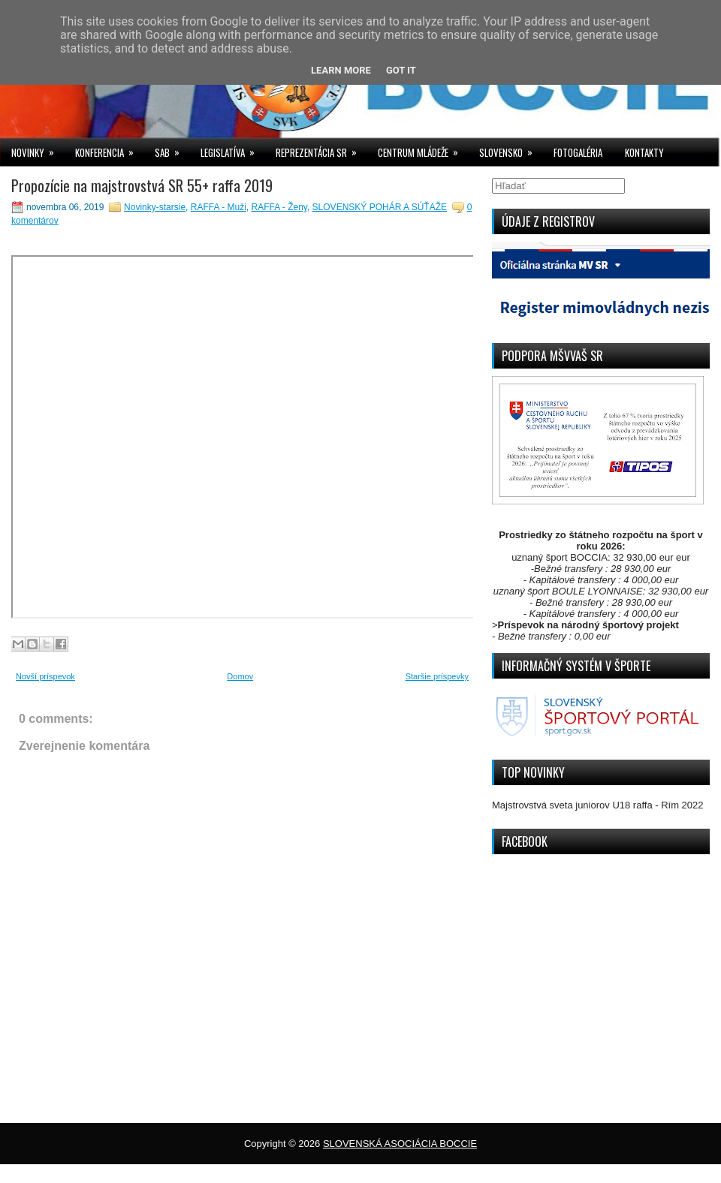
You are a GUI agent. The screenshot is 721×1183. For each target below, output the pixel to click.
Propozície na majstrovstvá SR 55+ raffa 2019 (142, 185)
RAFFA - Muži (218, 207)
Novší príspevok (45, 676)
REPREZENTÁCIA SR (321, 149)
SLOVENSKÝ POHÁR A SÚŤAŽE (379, 207)
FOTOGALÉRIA (578, 152)
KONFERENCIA (109, 149)
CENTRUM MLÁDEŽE (423, 149)
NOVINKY (37, 149)
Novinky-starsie (155, 207)
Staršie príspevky (437, 676)
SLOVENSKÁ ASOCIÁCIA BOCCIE (400, 1143)
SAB (172, 149)
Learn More (341, 70)
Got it (401, 70)
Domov (240, 676)
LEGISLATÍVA (232, 149)
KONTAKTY (644, 152)
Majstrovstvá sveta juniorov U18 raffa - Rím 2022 (598, 805)
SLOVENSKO (510, 149)
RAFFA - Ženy (278, 207)
